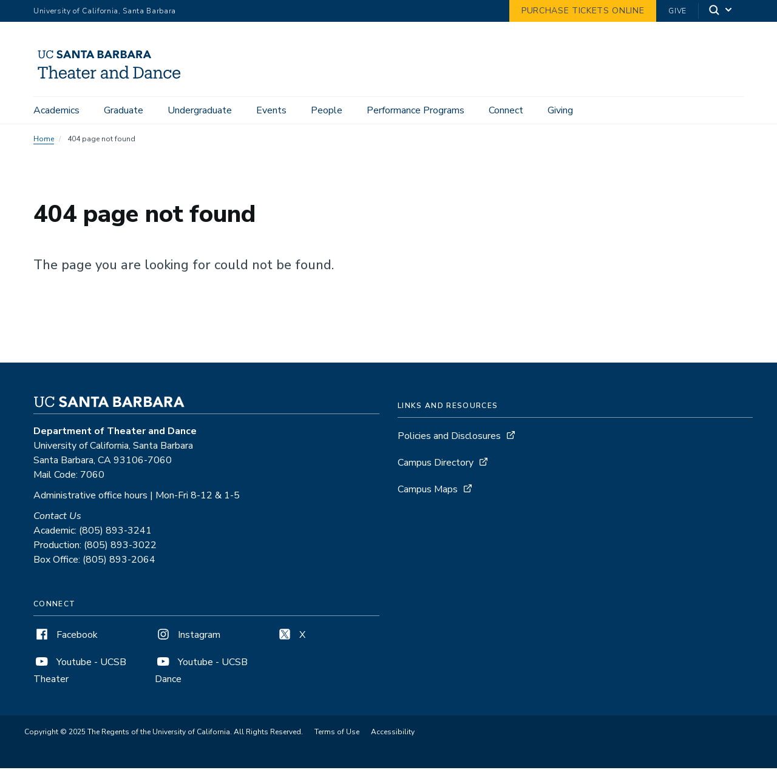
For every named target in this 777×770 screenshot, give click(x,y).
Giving (560, 110)
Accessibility (393, 733)
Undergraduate (200, 110)
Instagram (187, 636)
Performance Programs (415, 110)
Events (271, 110)
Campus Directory (435, 464)
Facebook (65, 636)
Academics (56, 110)
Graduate (123, 110)
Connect (506, 110)
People (326, 110)
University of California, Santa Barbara (104, 11)
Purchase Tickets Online (582, 10)
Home (43, 141)
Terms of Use (336, 733)
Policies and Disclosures (449, 437)
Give (677, 11)
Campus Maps (428, 491)
